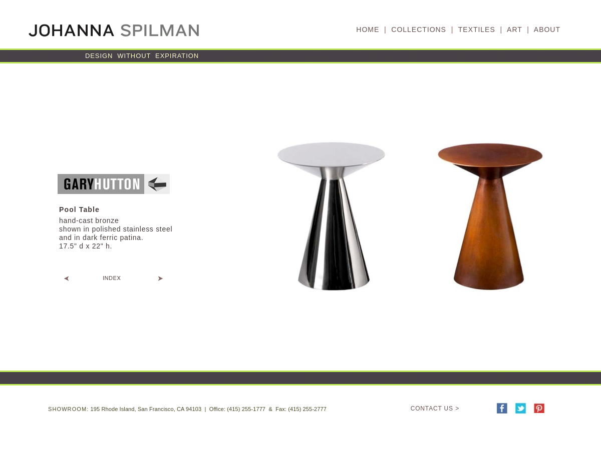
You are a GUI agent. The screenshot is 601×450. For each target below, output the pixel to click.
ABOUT (547, 30)
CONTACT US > (435, 408)
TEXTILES (476, 30)
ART (514, 30)
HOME (367, 30)
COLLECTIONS (418, 30)
